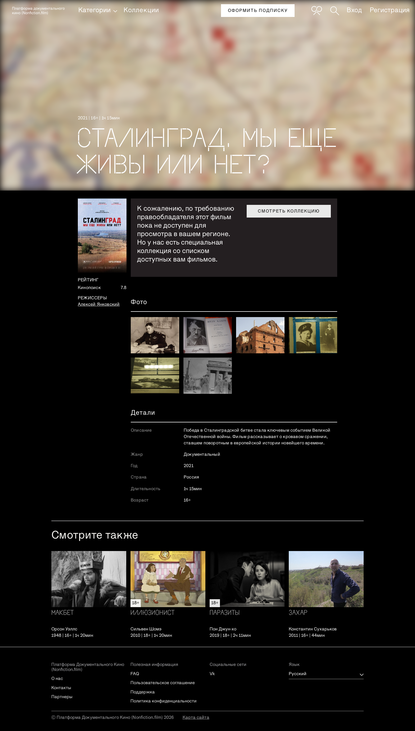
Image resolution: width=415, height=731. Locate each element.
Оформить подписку (258, 11)
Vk (212, 674)
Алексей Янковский (99, 305)
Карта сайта (196, 718)
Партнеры (62, 697)
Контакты (61, 688)
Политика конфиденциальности (163, 701)
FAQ (134, 674)
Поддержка (142, 692)
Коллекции (141, 10)
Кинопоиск (89, 288)
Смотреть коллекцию (289, 211)
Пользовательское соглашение (162, 683)
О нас (57, 679)
